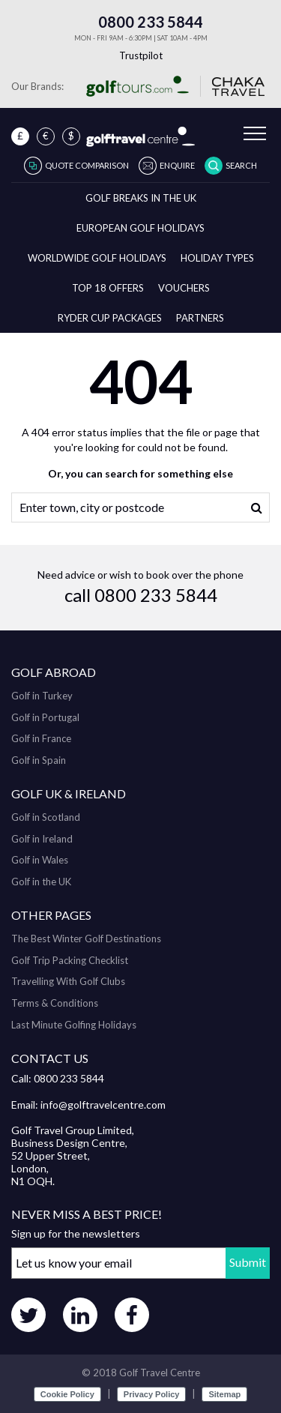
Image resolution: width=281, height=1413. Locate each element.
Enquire (177, 165)
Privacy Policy (152, 1394)
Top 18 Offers (108, 288)
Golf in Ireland (42, 839)
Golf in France (41, 738)
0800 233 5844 (141, 22)
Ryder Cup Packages (110, 318)
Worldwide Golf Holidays (97, 258)
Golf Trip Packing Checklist (69, 960)
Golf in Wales (39, 860)
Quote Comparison (87, 165)
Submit (247, 1262)
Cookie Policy (67, 1394)
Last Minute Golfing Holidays (73, 1025)
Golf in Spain (38, 760)
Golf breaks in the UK (140, 198)
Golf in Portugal (45, 717)
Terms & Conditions (54, 1003)
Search (241, 165)
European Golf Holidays (140, 228)
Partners (200, 318)
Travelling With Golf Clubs (68, 981)
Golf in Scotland (45, 817)
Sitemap (224, 1394)
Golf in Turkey (42, 696)
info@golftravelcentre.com (103, 1104)
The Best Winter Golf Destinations (86, 938)
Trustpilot (141, 55)
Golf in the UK (41, 882)
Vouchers (184, 288)
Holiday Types (217, 258)
